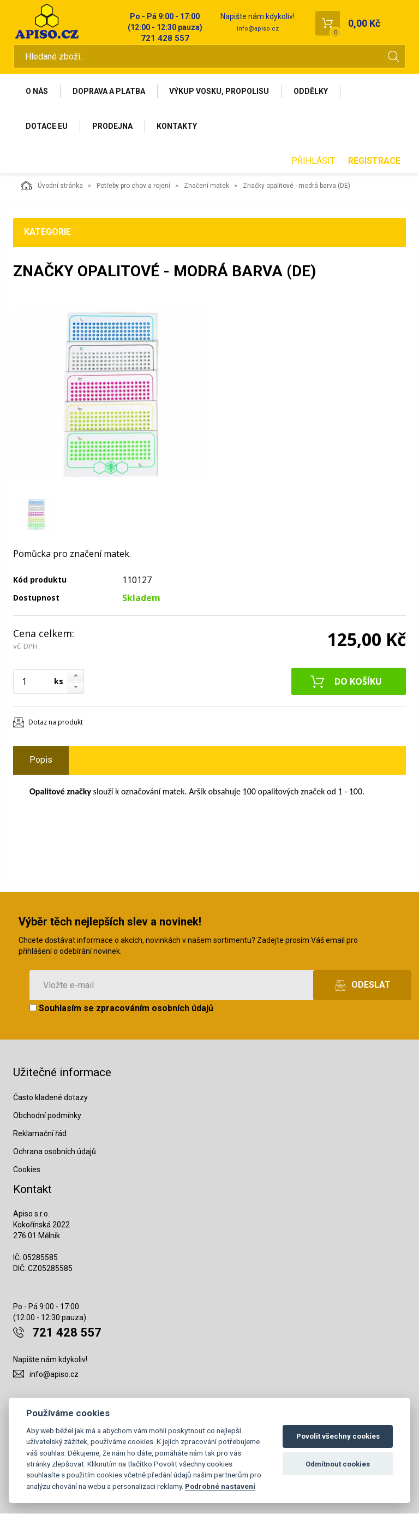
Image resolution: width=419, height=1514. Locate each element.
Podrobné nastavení (220, 1486)
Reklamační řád (40, 1133)
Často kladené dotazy (50, 1098)
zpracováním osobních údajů (154, 1009)
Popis (40, 760)
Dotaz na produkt (55, 722)
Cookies (26, 1169)
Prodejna (112, 126)
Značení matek (206, 186)
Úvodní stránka (52, 185)
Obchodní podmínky (47, 1116)
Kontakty (177, 126)
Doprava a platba (109, 91)
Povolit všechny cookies (338, 1436)
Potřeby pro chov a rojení (133, 186)
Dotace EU (47, 126)
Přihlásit (313, 161)
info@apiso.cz (258, 28)
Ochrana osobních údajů (54, 1151)
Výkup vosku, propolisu (220, 91)
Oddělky (311, 91)
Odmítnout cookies (338, 1464)
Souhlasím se (121, 1009)
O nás (37, 91)
